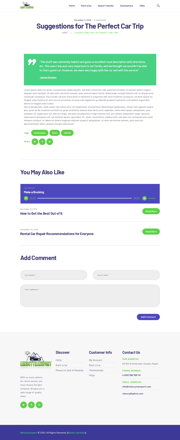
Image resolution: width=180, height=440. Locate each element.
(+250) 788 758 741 (131, 375)
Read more (151, 211)
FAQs (59, 360)
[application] (90, 198)
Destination (39, 133)
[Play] (26, 198)
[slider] (152, 198)
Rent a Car (61, 365)
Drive (54, 133)
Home (65, 32)
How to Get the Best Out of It (41, 213)
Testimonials (96, 370)
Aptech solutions (76, 432)
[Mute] (144, 198)
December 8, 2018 (28, 208)
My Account (95, 360)
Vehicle (67, 133)
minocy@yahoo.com (132, 393)
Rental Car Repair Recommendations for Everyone (57, 234)
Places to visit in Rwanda (69, 370)
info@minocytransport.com (136, 386)
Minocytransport (28, 432)
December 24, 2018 (29, 229)
